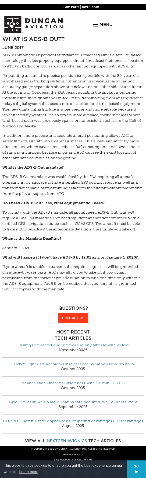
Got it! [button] (136, 469)
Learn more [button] (28, 472)
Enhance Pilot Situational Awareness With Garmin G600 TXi (73, 383)
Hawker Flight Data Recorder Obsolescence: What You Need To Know (73, 364)
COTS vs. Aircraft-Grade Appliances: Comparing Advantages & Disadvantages (73, 421)
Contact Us (73, 318)
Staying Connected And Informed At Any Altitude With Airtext (73, 345)
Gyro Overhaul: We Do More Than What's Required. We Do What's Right (73, 402)
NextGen (56, 440)
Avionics (77, 440)
